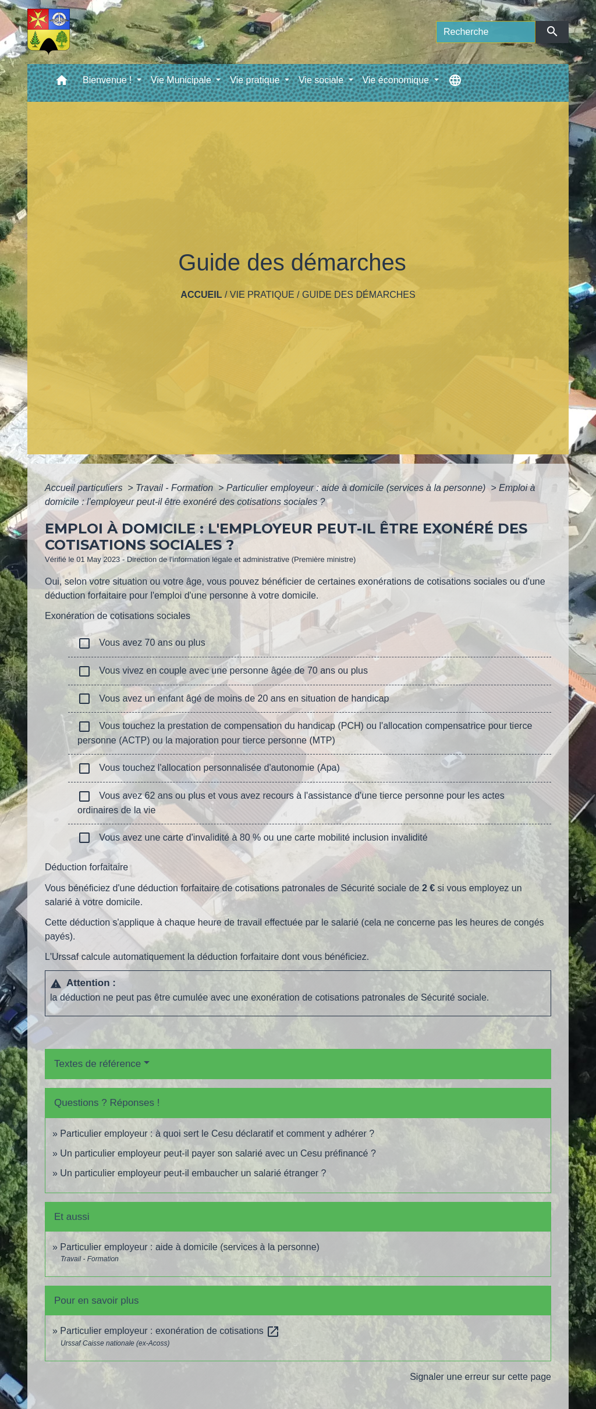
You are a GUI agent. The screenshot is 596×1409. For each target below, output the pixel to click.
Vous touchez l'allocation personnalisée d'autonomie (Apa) (208, 768)
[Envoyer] (552, 32)
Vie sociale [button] (322, 80)
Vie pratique (262, 295)
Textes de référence (97, 1063)
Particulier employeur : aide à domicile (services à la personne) (357, 488)
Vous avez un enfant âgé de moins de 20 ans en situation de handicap (233, 699)
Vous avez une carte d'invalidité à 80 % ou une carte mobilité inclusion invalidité (252, 838)
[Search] (485, 32)
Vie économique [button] (397, 80)
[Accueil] (48, 32)
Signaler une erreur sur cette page (480, 1377)
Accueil (201, 295)
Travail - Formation (176, 488)
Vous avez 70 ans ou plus (141, 643)
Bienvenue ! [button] (108, 80)
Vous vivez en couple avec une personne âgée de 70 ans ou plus (222, 671)
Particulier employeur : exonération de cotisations (170, 1331)
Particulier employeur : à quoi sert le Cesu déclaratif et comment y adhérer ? (217, 1133)
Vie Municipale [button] (182, 80)
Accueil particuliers (85, 488)
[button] (61, 83)
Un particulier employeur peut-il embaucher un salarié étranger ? (193, 1173)
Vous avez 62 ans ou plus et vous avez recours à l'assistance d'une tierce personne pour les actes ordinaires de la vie (291, 802)
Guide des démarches (359, 295)
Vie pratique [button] (256, 80)
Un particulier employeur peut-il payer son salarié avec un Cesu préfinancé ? (218, 1153)
